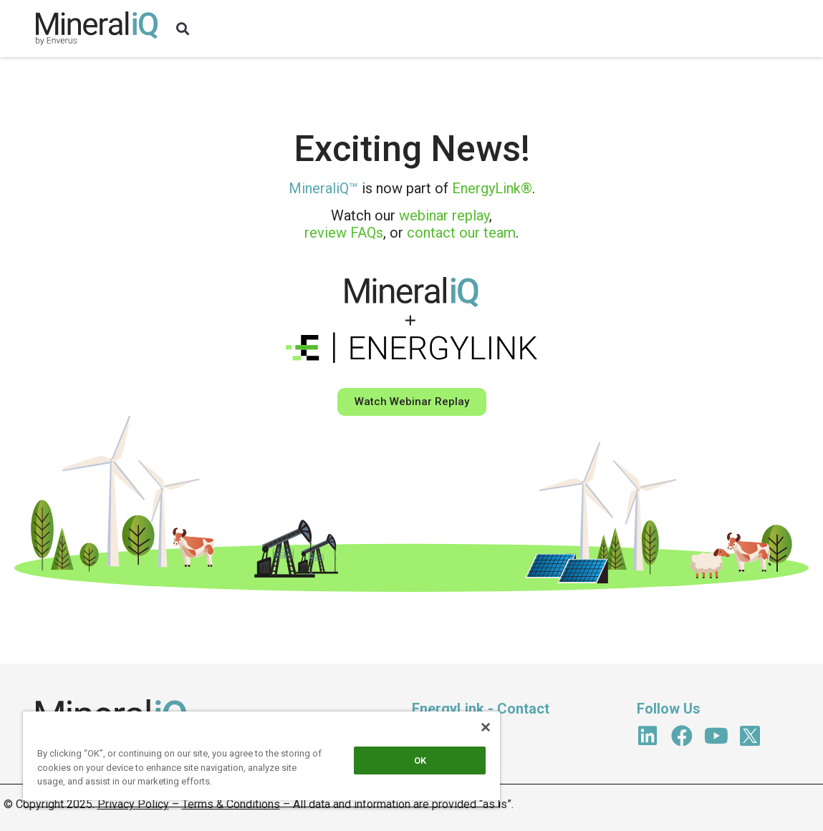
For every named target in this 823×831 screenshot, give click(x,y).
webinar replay (444, 215)
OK (420, 760)
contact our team (461, 232)
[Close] (485, 727)
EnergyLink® (492, 188)
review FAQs (343, 232)
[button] (182, 28)
